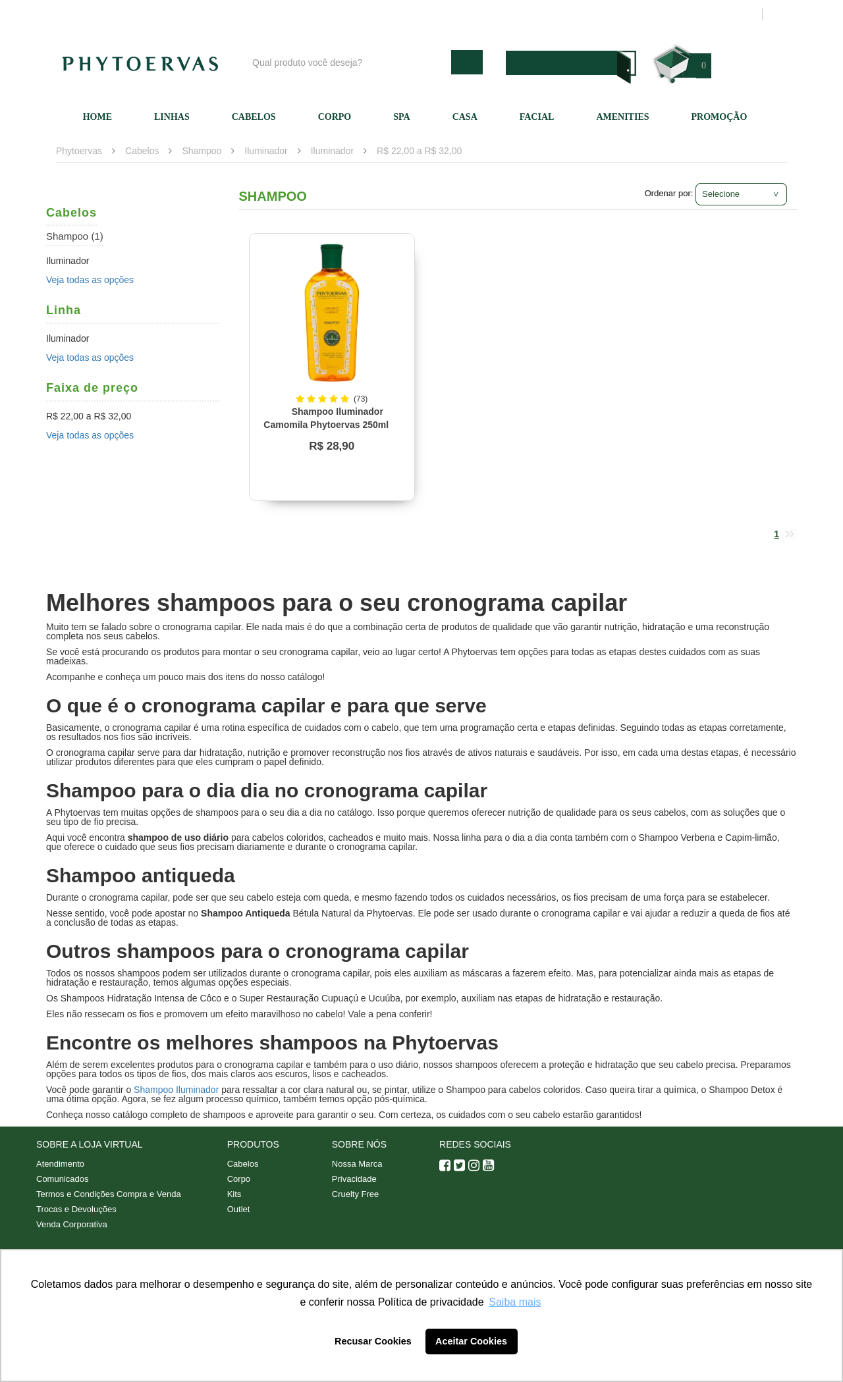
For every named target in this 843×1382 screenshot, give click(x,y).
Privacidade (354, 1179)
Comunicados (62, 1179)
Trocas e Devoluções (76, 1209)
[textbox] (348, 62)
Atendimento (557, 14)
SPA (401, 117)
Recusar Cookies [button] (373, 1341)
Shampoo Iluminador (176, 1089)
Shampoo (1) (74, 236)
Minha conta (627, 14)
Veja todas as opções (90, 280)
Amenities (622, 117)
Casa (464, 117)
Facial (537, 117)
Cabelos (254, 117)
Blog (426, 14)
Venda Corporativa (71, 1224)
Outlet (238, 1209)
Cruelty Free (355, 1194)
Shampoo (201, 151)
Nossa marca (483, 14)
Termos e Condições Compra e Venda (108, 1194)
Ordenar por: (669, 193)
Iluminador (265, 151)
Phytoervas (79, 151)
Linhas (172, 117)
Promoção (720, 117)
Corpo (335, 117)
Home (97, 117)
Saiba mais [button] (515, 1302)
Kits (234, 1194)
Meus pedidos (701, 14)
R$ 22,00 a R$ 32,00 (419, 151)
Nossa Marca (357, 1163)
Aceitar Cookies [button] (471, 1341)
